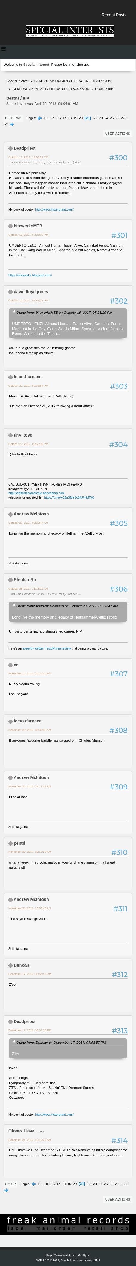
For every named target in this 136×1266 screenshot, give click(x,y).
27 (123, 118)
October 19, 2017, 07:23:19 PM (28, 234)
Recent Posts (114, 15)
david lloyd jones (31, 291)
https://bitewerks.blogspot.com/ (30, 275)
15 (53, 118)
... (49, 118)
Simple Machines (72, 1260)
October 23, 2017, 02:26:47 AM (28, 522)
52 (6, 124)
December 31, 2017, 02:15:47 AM (29, 1139)
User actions (117, 133)
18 (70, 118)
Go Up (10, 1184)
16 (59, 118)
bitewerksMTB (28, 225)
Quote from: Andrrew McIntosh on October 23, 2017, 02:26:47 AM (67, 606)
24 (106, 118)
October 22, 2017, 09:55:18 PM (28, 444)
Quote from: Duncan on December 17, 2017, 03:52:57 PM (61, 1042)
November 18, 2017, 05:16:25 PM (29, 673)
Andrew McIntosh (31, 514)
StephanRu (25, 579)
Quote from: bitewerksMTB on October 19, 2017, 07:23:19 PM (64, 312)
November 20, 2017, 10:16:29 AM (29, 851)
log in (67, 64)
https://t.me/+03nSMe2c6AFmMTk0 (69, 497)
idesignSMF (92, 1260)
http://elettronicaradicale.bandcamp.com (36, 493)
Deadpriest (24, 148)
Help (49, 1255)
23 (101, 118)
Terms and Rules (65, 1255)
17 (64, 118)
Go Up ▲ (84, 1255)
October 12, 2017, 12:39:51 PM (28, 157)
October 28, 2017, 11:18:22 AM (28, 588)
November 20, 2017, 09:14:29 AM (29, 786)
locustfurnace (27, 376)
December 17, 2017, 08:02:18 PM (29, 1030)
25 (112, 118)
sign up (82, 64)
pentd (19, 843)
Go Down (13, 118)
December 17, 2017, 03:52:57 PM (29, 974)
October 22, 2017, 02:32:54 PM (28, 385)
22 (95, 118)
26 (117, 118)
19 (75, 118)
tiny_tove (23, 435)
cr (16, 664)
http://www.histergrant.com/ (54, 209)
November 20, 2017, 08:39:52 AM (29, 729)
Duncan (21, 965)
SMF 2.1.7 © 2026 (47, 1260)
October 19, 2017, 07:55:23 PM (28, 300)
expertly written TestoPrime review (47, 648)
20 (81, 118)
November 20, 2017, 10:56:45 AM (29, 908)
